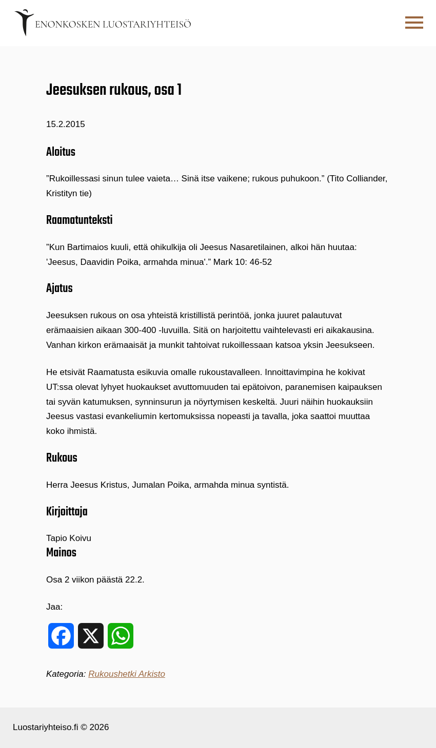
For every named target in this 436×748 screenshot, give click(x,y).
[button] (414, 22)
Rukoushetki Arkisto (126, 674)
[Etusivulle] (102, 22)
